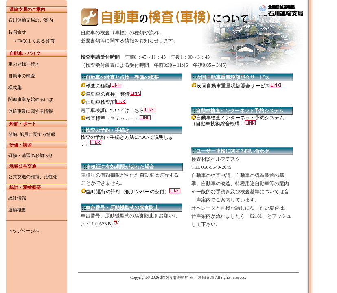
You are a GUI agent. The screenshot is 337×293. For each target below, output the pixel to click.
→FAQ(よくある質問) (32, 40)
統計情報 (17, 197)
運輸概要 (17, 209)
